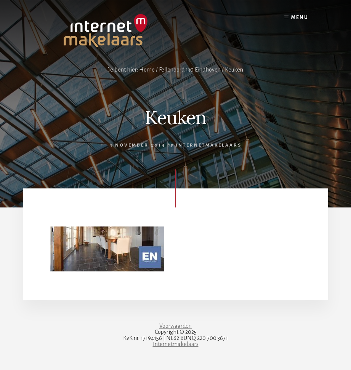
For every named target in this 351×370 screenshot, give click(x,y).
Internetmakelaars (176, 344)
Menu (299, 17)
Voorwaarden (175, 326)
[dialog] (336, 355)
